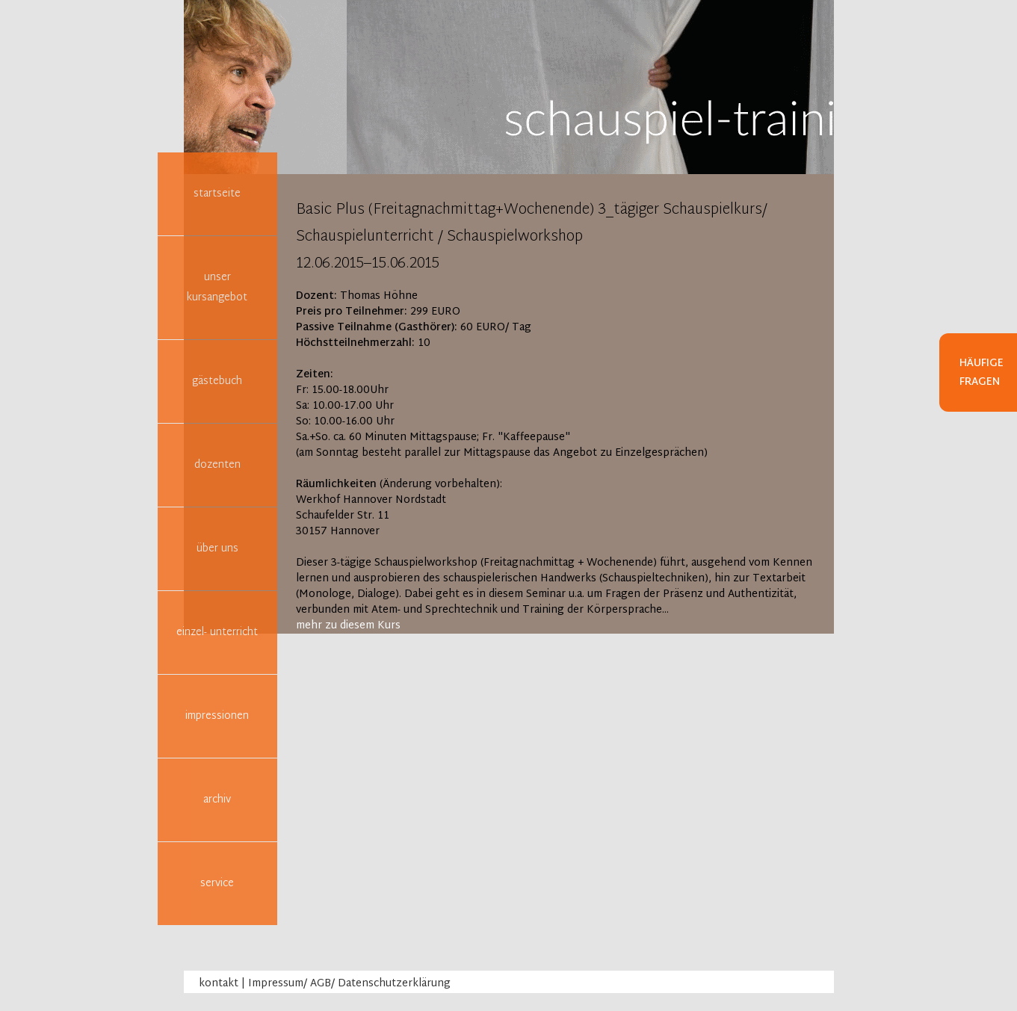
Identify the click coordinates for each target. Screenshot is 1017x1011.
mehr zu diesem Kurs (348, 625)
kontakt (218, 983)
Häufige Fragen (981, 373)
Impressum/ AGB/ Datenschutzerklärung (349, 983)
